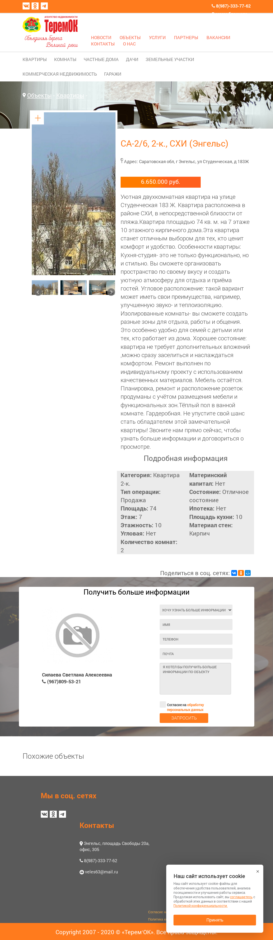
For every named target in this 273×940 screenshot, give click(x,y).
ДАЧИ (132, 59)
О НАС (129, 44)
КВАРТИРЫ (35, 59)
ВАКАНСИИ (218, 37)
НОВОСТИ (101, 37)
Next (111, 292)
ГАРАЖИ (112, 74)
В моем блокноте (230, 14)
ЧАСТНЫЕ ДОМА (101, 59)
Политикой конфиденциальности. (201, 906)
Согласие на (182, 704)
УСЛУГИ (157, 37)
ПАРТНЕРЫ (186, 37)
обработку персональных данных (185, 707)
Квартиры (70, 95)
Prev (38, 292)
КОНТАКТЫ (103, 44)
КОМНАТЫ (65, 59)
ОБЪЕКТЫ (130, 37)
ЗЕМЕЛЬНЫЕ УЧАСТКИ (170, 59)
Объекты (39, 95)
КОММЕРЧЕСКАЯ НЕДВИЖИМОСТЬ (60, 74)
